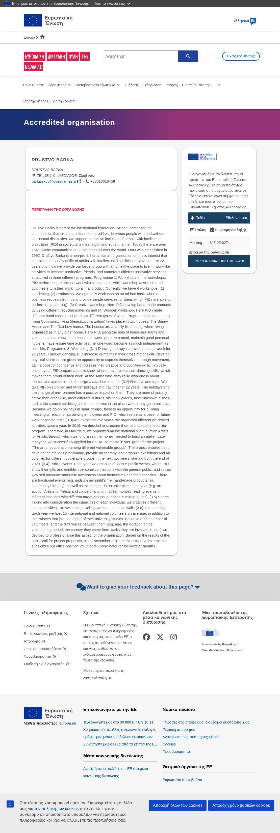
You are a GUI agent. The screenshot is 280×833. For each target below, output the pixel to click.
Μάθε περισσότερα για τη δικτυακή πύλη (103, 674)
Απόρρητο (32, 641)
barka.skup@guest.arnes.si (54, 181)
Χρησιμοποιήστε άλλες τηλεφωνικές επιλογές (119, 730)
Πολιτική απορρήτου (179, 730)
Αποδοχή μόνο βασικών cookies (241, 805)
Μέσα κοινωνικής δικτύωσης (113, 756)
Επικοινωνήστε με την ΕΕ (110, 709)
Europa (29, 37)
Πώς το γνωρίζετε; (112, 3)
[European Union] (48, 718)
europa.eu (68, 723)
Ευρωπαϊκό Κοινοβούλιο (182, 780)
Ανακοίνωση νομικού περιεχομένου (191, 737)
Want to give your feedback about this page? (139, 587)
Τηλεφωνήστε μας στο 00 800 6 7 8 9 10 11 (118, 722)
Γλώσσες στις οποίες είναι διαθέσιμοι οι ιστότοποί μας (206, 722)
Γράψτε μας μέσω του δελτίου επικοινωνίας (118, 737)
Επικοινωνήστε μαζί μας (43, 634)
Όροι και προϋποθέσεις (43, 649)
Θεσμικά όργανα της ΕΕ (187, 766)
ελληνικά (245, 20)
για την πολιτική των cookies (53, 809)
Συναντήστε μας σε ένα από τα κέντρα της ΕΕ (120, 744)
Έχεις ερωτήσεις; (241, 56)
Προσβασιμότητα (37, 656)
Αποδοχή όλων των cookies (177, 805)
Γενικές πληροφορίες (46, 612)
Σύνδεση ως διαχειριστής (44, 664)
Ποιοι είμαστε (34, 626)
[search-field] (150, 56)
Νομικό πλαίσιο (179, 709)
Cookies (169, 744)
